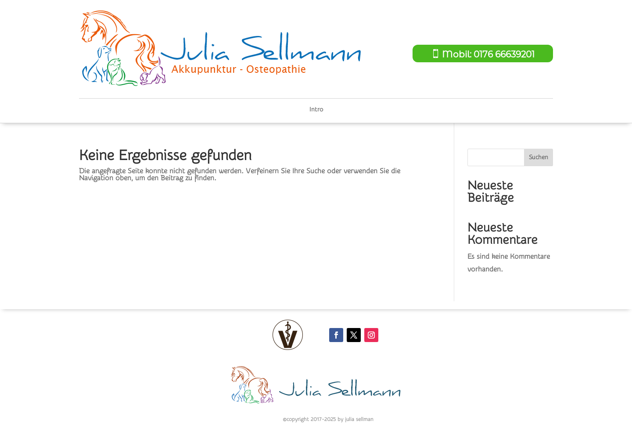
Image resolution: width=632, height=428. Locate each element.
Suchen (538, 157)
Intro (316, 110)
